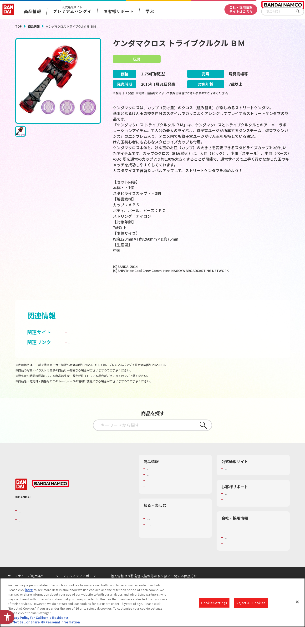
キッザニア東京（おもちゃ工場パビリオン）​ (175, 539)
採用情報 (231, 543)
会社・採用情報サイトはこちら (241, 9)
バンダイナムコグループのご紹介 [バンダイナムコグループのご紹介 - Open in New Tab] (47, 522)
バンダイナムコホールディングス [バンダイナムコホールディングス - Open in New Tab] (47, 532)
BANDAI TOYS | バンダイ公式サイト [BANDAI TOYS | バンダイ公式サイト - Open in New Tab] (107, 344)
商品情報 (34, 26)
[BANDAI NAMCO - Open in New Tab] (50, 496)
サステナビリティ (237, 550)
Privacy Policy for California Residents (38, 617)
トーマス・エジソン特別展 (165, 530)
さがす (300, 11)
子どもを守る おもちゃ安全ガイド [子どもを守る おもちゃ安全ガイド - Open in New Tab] (104, 354)
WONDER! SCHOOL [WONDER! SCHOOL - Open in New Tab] (160, 524)
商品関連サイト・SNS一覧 (165, 499)
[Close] (297, 602)
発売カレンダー (157, 487)
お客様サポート (118, 11)
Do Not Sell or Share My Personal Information (44, 622)
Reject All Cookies (250, 603)
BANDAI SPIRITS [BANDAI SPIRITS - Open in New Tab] (33, 541)
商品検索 (153, 480)
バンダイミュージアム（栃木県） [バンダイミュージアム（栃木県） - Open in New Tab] (170, 547)
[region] (152, 602)
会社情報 (231, 537)
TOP (18, 26)
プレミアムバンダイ (239, 480)
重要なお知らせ (235, 512)
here (29, 590)
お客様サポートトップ (240, 506)
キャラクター (156, 493)
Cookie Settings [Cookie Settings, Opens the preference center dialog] (214, 603)
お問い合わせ (234, 556)
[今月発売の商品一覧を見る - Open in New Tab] (157, 290)
